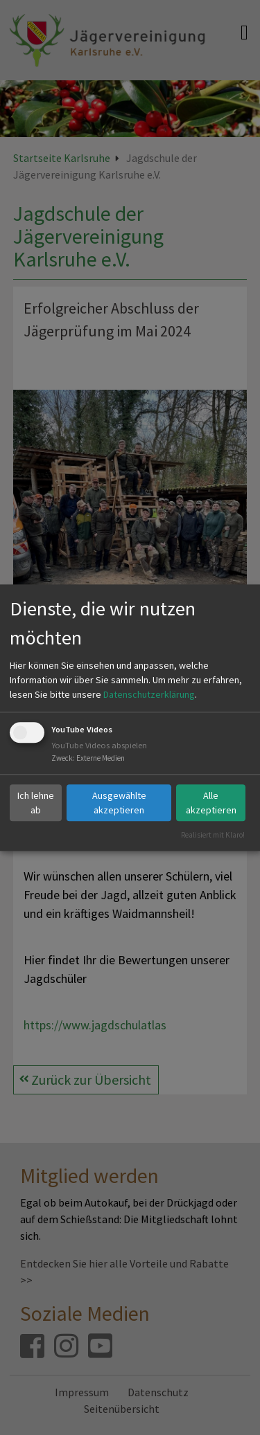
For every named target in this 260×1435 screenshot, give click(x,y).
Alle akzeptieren (211, 802)
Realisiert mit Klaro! (213, 835)
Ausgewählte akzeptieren (119, 802)
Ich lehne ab (35, 802)
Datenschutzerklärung (149, 695)
